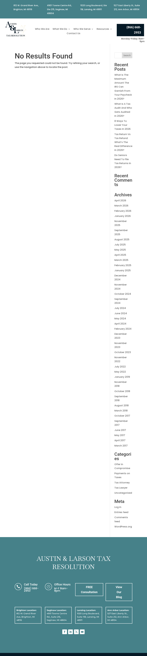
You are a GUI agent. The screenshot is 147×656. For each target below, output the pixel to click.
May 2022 (120, 371)
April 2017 (119, 440)
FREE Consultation (89, 589)
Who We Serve (81, 29)
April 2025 (120, 255)
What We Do (60, 29)
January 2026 (122, 216)
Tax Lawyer (120, 487)
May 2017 (119, 435)
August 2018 (121, 405)
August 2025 (121, 239)
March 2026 (121, 205)
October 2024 (122, 294)
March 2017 (121, 445)
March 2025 (121, 260)
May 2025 (120, 249)
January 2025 (122, 270)
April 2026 (120, 200)
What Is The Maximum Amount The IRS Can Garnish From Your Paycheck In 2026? (123, 86)
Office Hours (62, 584)
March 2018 (121, 410)
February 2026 (122, 211)
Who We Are (42, 29)
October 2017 (122, 415)
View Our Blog (119, 592)
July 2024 (120, 308)
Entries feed (121, 512)
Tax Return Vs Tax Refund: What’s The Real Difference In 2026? (123, 142)
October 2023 (122, 352)
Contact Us (73, 33)
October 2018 (122, 391)
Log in (117, 507)
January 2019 (122, 377)
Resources (103, 29)
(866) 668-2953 (133, 30)
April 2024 (120, 323)
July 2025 (120, 244)
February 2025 (122, 265)
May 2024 (120, 318)
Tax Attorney (122, 482)
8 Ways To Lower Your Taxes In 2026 (122, 125)
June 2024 (120, 313)
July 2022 (120, 366)
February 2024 (122, 328)
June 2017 (120, 430)
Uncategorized (123, 493)
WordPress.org (123, 526)
